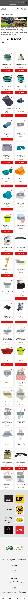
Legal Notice (23, 591)
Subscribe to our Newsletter (14, 574)
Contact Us (14, 568)
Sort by (3, 42)
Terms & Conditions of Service (8, 591)
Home (2, 14)
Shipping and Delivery (6, 592)
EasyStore (15, 560)
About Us (14, 570)
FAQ (14, 572)
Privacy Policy (17, 591)
